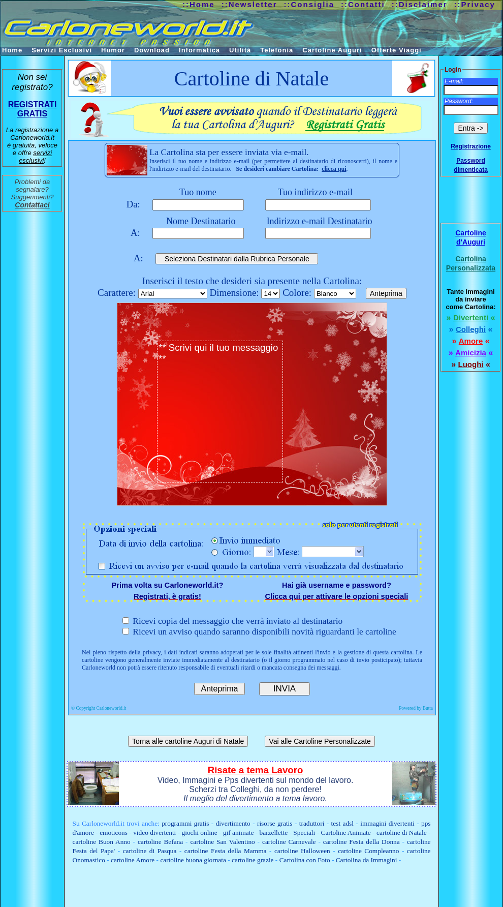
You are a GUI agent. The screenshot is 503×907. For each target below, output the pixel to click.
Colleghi (471, 329)
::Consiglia (309, 4)
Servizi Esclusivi (62, 50)
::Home (198, 4)
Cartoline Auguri (332, 50)
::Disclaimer (420, 4)
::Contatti (363, 4)
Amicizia (470, 352)
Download (152, 50)
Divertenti (470, 317)
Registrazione (471, 146)
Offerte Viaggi (396, 50)
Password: (459, 101)
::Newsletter (249, 4)
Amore (471, 341)
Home (12, 50)
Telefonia (276, 50)
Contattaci (32, 205)
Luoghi (471, 364)
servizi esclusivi (35, 156)
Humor (113, 50)
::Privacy (474, 4)
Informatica (199, 50)
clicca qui (334, 168)
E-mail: (454, 81)
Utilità (240, 50)
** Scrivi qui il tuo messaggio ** (220, 411)
